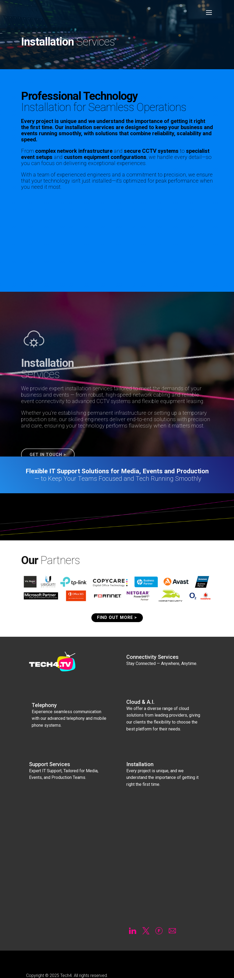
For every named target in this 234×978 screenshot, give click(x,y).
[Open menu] (209, 13)
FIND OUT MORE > (117, 617)
